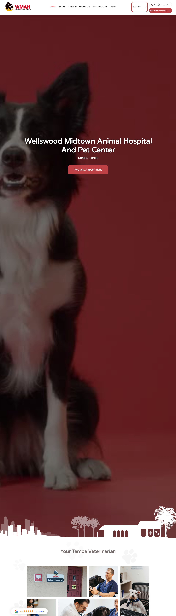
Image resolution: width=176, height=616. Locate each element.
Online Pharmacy (140, 7)
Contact (113, 7)
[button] (61, 7)
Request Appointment (88, 169)
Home (53, 7)
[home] (18, 7)
